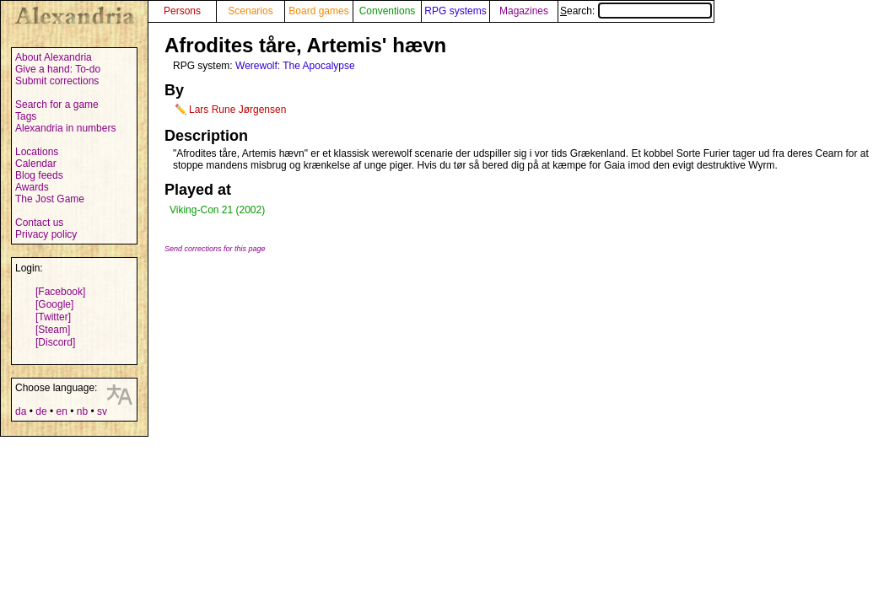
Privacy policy (46, 234)
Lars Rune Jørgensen (237, 109)
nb (82, 411)
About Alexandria (53, 57)
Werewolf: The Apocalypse (295, 66)
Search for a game (57, 104)
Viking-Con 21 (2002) (217, 210)
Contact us (39, 222)
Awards (32, 187)
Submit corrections (57, 81)
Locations (36, 152)
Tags (25, 116)
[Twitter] (53, 317)
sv (102, 411)
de (40, 411)
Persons (182, 11)
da (20, 411)
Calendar (36, 163)
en (61, 411)
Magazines (523, 11)
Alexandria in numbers (65, 128)
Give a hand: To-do (57, 69)
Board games (318, 11)
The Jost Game (49, 199)
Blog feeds (39, 175)
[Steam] (52, 330)
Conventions (387, 11)
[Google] (54, 304)
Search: (636, 11)
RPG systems (455, 11)
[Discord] (55, 342)
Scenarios (250, 11)
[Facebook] (60, 292)
